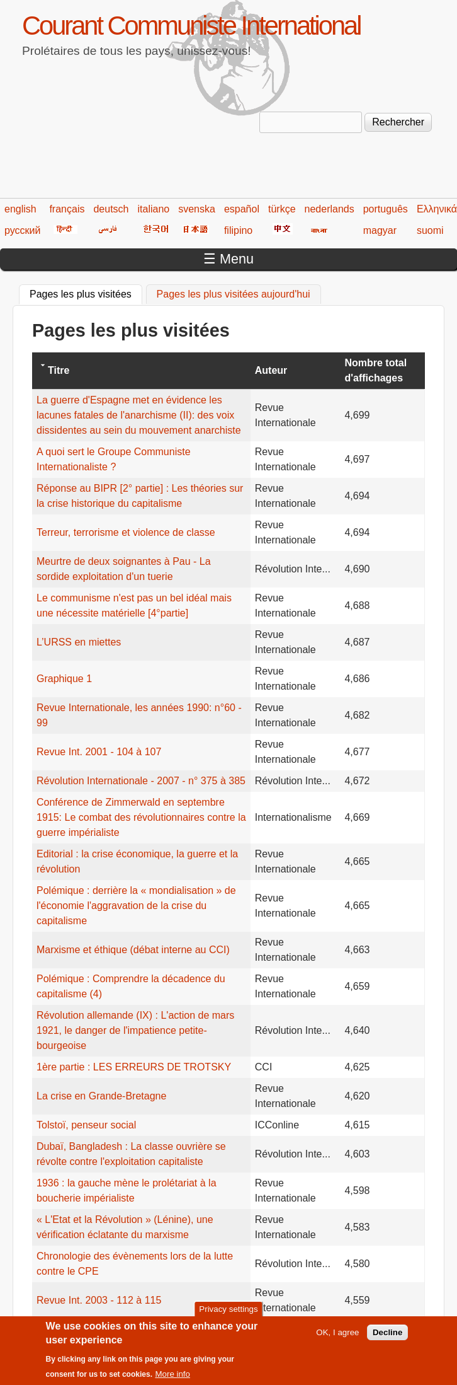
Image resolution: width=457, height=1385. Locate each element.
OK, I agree (337, 1339)
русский (22, 230)
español (241, 209)
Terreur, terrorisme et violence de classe (126, 532)
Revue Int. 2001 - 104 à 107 (99, 751)
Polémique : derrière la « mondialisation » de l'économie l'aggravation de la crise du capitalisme (136, 905)
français (66, 209)
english (20, 209)
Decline (387, 1339)
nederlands (329, 209)
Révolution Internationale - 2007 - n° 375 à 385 (141, 780)
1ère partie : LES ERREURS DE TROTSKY (134, 1067)
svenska (196, 209)
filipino (238, 230)
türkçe (282, 209)
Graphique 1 (64, 678)
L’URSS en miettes (79, 642)
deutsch (110, 209)
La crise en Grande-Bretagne (101, 1096)
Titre (58, 370)
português (385, 209)
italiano (154, 209)
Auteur (271, 370)
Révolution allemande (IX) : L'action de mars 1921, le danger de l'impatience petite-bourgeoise (135, 1030)
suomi (430, 230)
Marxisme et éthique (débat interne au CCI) (133, 949)
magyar (380, 230)
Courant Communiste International (191, 25)
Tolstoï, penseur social (86, 1125)
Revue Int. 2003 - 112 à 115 (99, 1300)
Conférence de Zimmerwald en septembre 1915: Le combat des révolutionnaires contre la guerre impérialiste (141, 817)
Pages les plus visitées (86, 292)
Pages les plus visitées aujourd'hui (233, 294)
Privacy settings (228, 1315)
